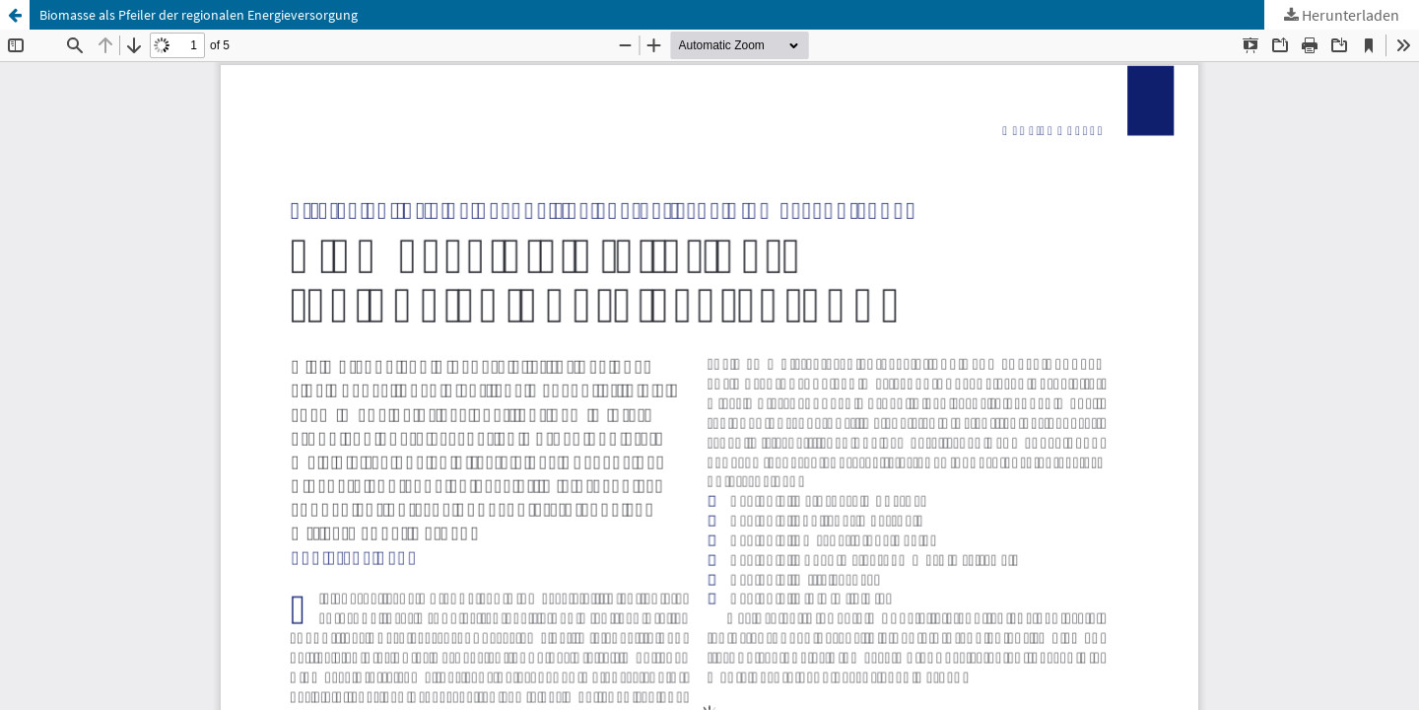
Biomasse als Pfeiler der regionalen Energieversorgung (198, 15)
